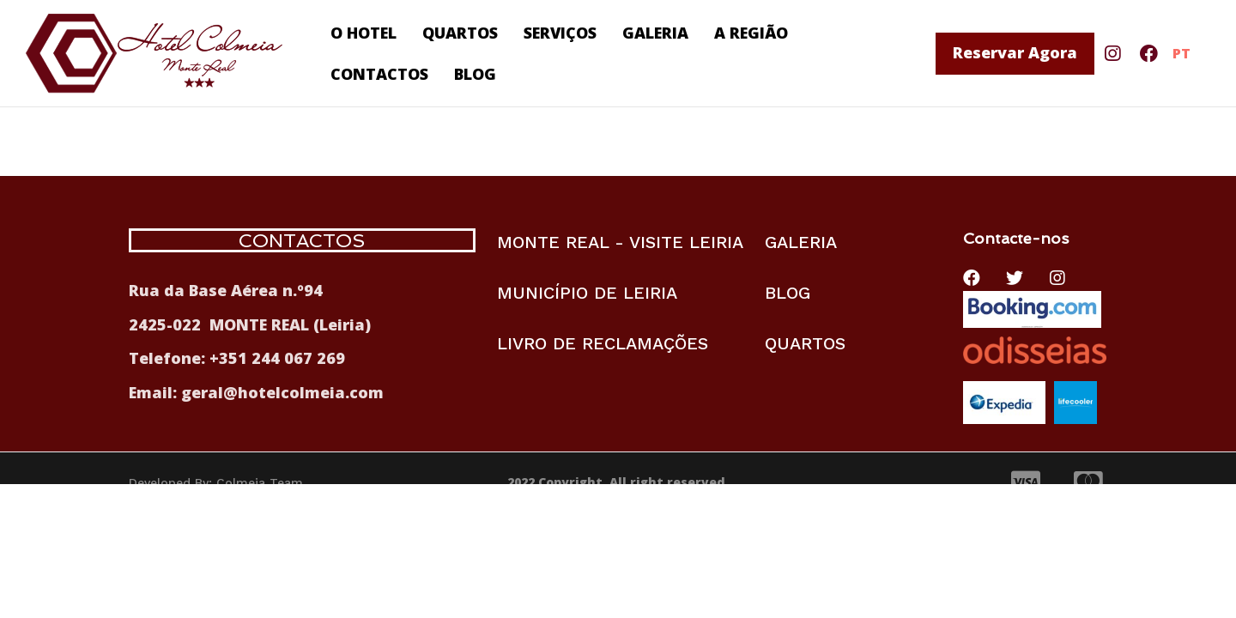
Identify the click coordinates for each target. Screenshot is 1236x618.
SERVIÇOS (560, 32)
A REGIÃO (751, 32)
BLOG (475, 74)
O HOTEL (363, 32)
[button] (1015, 54)
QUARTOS (460, 32)
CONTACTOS (379, 74)
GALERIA (655, 32)
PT (1181, 53)
